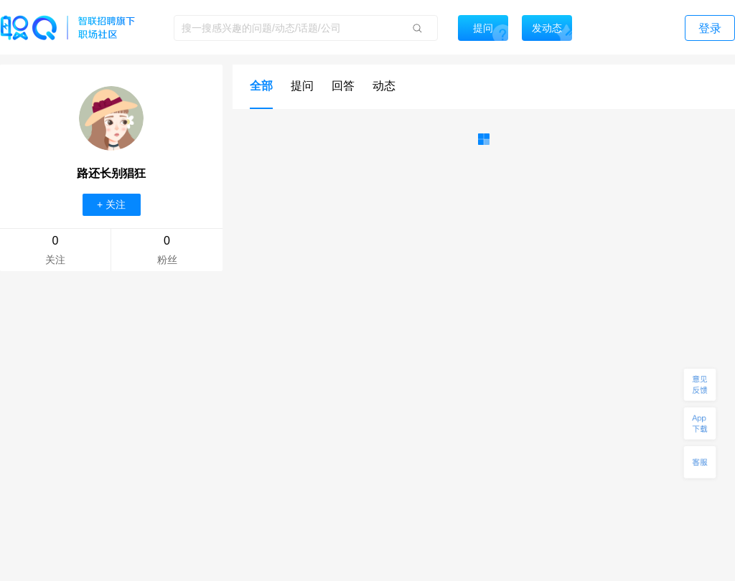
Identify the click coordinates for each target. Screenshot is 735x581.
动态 (384, 86)
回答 (343, 86)
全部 (261, 86)
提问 (302, 86)
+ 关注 (111, 204)
